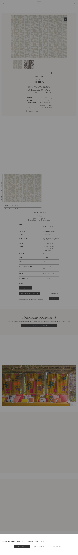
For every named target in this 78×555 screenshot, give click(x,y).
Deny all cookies (39, 546)
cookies (12, 541)
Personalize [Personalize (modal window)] (56, 546)
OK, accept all (22, 546)
